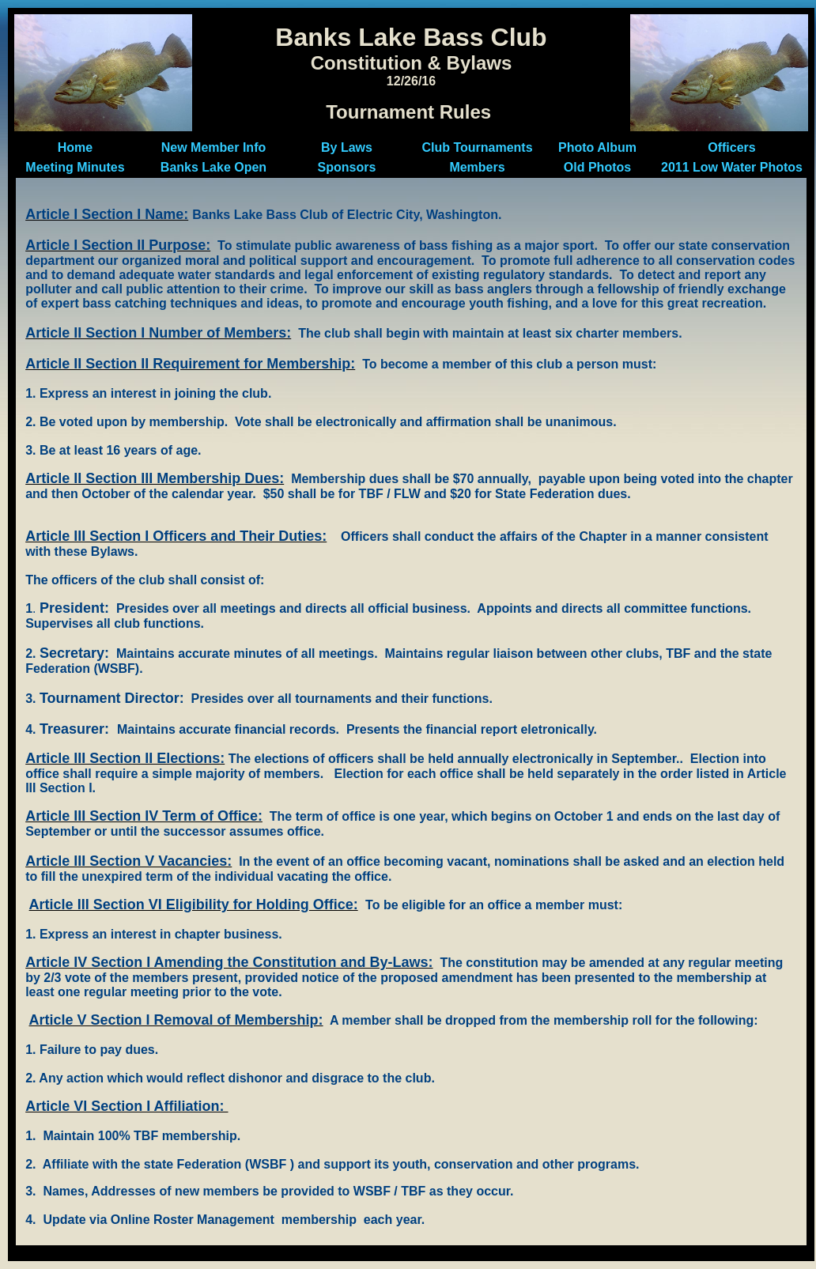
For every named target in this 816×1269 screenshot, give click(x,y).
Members (476, 167)
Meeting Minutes (74, 167)
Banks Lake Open (213, 167)
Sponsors (347, 167)
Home (75, 147)
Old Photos (597, 167)
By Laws (346, 147)
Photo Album (597, 147)
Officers (731, 147)
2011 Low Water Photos (732, 167)
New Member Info (213, 147)
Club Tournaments (476, 147)
